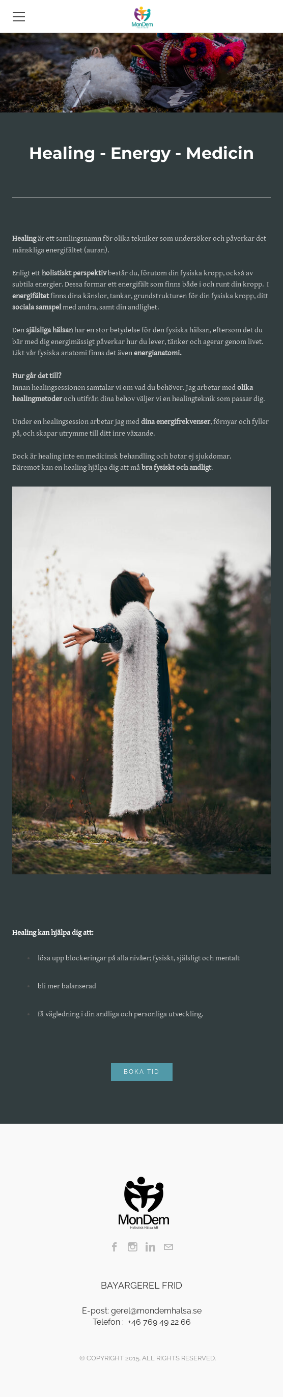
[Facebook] (115, 1246)
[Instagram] (132, 1246)
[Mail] (168, 1246)
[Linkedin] (150, 1246)
